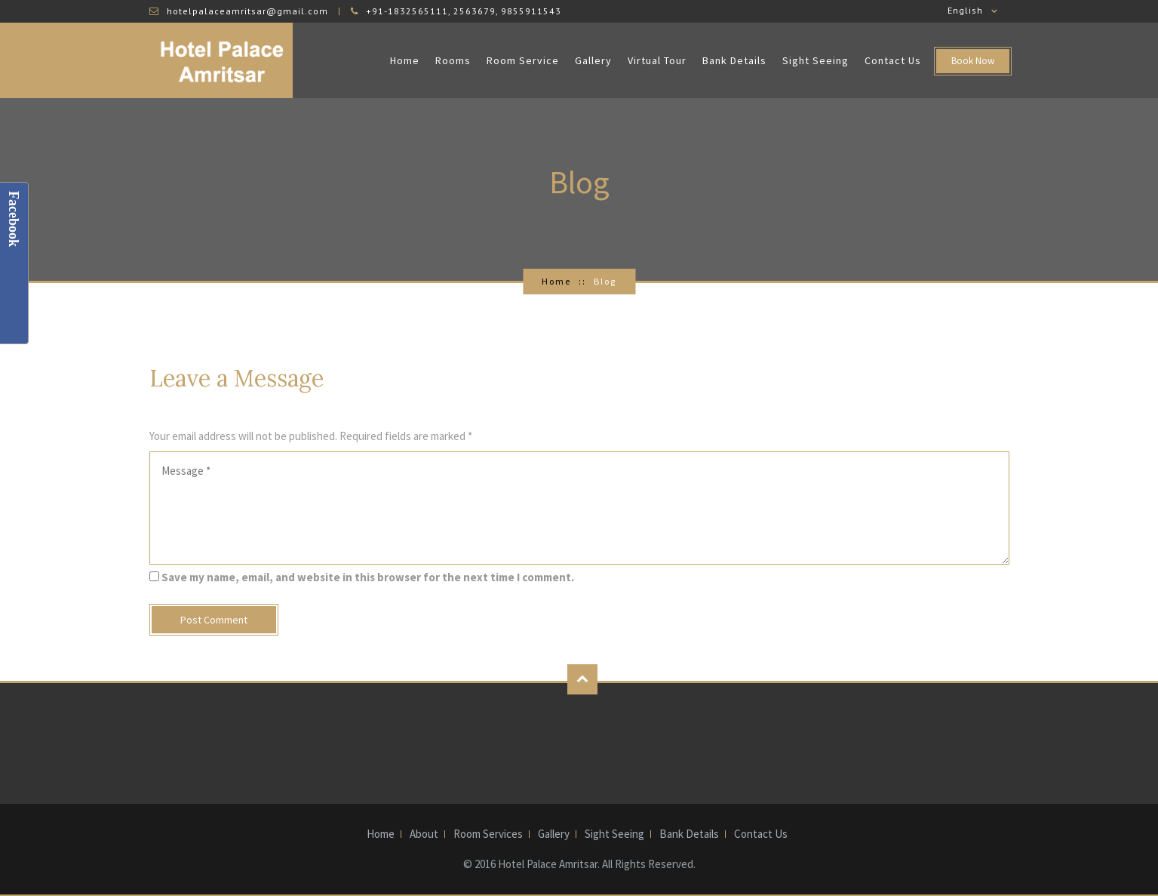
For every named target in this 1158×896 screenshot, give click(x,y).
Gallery (593, 60)
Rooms (453, 60)
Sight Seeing (815, 60)
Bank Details (734, 60)
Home (404, 60)
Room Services (488, 834)
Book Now (972, 60)
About (424, 834)
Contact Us (893, 60)
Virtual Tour (657, 60)
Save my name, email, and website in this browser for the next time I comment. (367, 577)
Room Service (523, 60)
